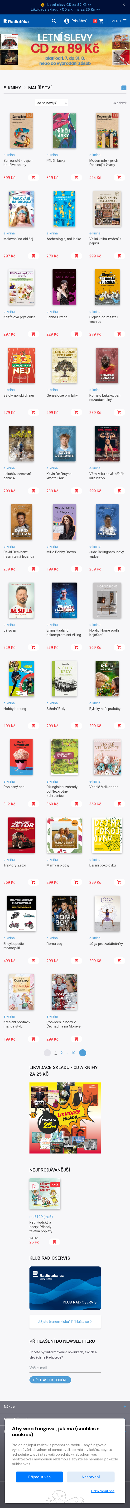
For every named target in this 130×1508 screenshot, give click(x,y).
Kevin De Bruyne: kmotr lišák (59, 476)
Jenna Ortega (57, 317)
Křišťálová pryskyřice (20, 317)
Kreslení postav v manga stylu (17, 1024)
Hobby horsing (15, 709)
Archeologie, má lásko (64, 239)
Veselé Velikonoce (103, 787)
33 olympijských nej (19, 395)
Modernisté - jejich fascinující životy (103, 162)
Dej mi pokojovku (102, 865)
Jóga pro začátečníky (106, 944)
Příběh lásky (56, 160)
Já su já (10, 630)
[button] (56, 21)
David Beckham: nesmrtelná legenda (19, 554)
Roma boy (55, 944)
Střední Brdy (56, 709)
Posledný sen (14, 787)
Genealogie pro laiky (62, 395)
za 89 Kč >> (81, 5)
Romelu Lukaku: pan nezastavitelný (104, 397)
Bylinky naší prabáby (104, 709)
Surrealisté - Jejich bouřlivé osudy (18, 162)
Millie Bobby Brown (61, 552)
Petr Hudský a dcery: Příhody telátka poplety (40, 1226)
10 (73, 1053)
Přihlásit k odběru (50, 1380)
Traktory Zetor (15, 865)
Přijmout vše (39, 1476)
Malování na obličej (18, 239)
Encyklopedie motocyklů (14, 946)
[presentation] (4, 48)
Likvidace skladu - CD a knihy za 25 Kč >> (65, 9)
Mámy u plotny (58, 865)
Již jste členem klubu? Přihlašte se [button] (65, 1322)
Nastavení (91, 1476)
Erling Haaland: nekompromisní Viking (64, 632)
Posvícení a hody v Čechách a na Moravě (64, 1024)
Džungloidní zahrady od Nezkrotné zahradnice (62, 791)
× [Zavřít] (123, 4)
